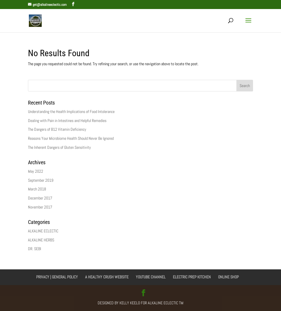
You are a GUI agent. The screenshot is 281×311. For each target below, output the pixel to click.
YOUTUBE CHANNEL (151, 277)
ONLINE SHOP (228, 277)
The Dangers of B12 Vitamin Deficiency (57, 129)
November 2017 (40, 207)
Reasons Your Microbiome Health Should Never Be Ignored (71, 138)
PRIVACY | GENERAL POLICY (57, 277)
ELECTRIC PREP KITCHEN (192, 277)
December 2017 (40, 198)
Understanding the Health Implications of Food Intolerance (71, 111)
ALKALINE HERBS (41, 240)
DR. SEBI (34, 248)
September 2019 (40, 180)
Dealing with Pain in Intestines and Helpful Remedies (67, 120)
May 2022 (35, 171)
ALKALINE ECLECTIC (43, 231)
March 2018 (37, 189)
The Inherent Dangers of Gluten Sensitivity (59, 147)
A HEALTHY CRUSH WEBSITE (107, 277)
